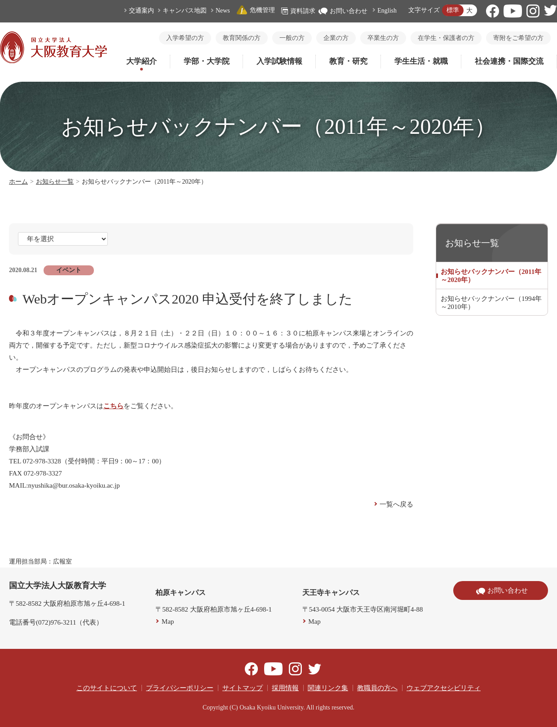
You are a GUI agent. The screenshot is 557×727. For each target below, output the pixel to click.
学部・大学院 (207, 61)
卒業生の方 (383, 38)
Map (168, 621)
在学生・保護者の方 (446, 38)
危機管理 (255, 10)
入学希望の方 (185, 38)
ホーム (18, 181)
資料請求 (298, 11)
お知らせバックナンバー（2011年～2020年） (491, 275)
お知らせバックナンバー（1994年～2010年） (491, 302)
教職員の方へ (377, 688)
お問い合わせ (342, 11)
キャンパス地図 (185, 10)
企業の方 (336, 38)
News (223, 10)
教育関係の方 (242, 38)
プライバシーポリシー (179, 688)
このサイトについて (106, 688)
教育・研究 (348, 61)
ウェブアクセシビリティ (444, 688)
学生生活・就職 (421, 61)
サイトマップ (242, 688)
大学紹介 (141, 61)
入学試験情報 (279, 61)
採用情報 (285, 688)
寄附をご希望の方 (518, 38)
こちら (113, 406)
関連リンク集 (328, 688)
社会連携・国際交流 (509, 61)
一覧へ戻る (396, 504)
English (387, 10)
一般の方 (292, 38)
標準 (452, 10)
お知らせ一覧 (55, 181)
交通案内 (141, 10)
